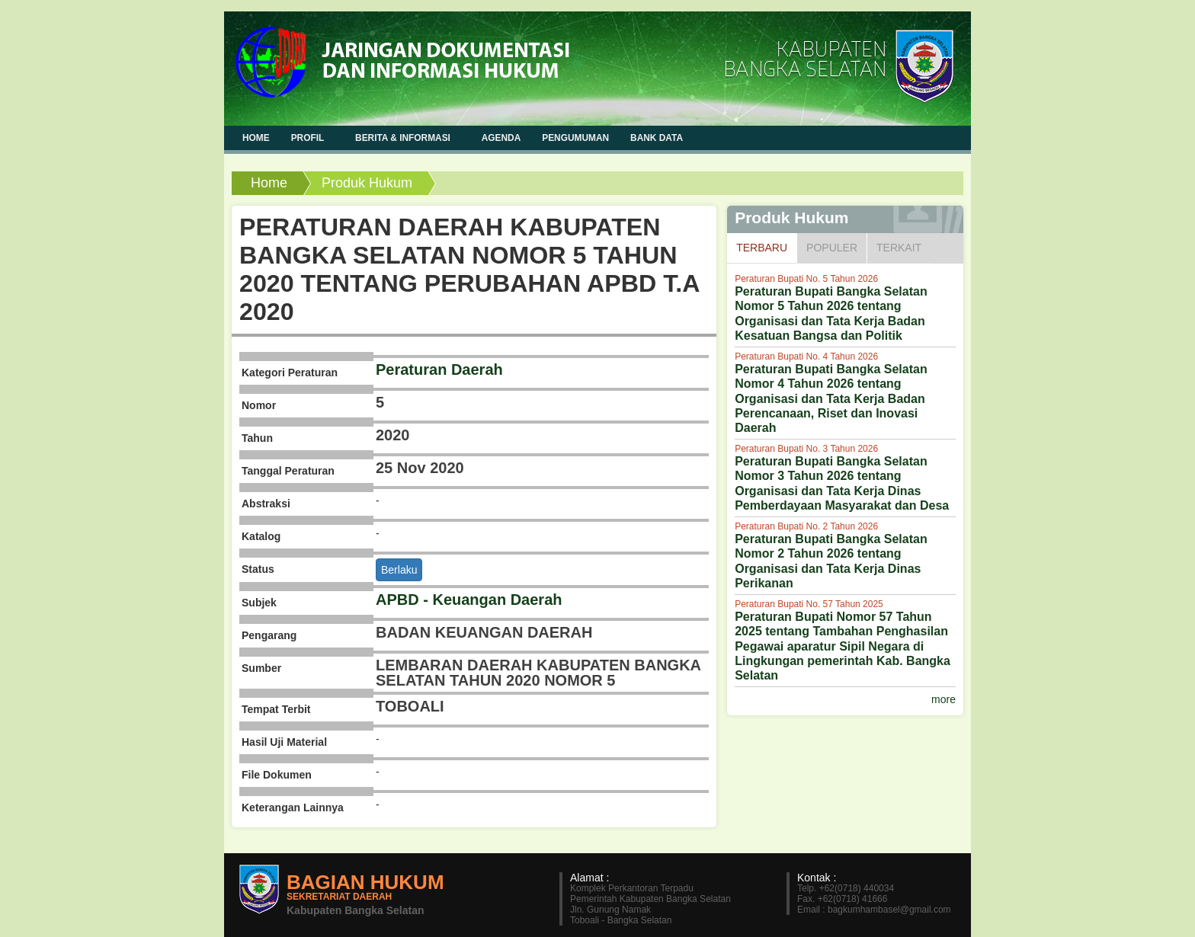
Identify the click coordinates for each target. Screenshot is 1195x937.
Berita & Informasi (404, 137)
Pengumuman (575, 138)
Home (269, 182)
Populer (831, 247)
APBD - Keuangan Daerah (469, 599)
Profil (309, 137)
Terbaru (766, 247)
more (943, 699)
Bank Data (656, 138)
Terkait (898, 247)
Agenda (501, 138)
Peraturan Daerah (439, 369)
